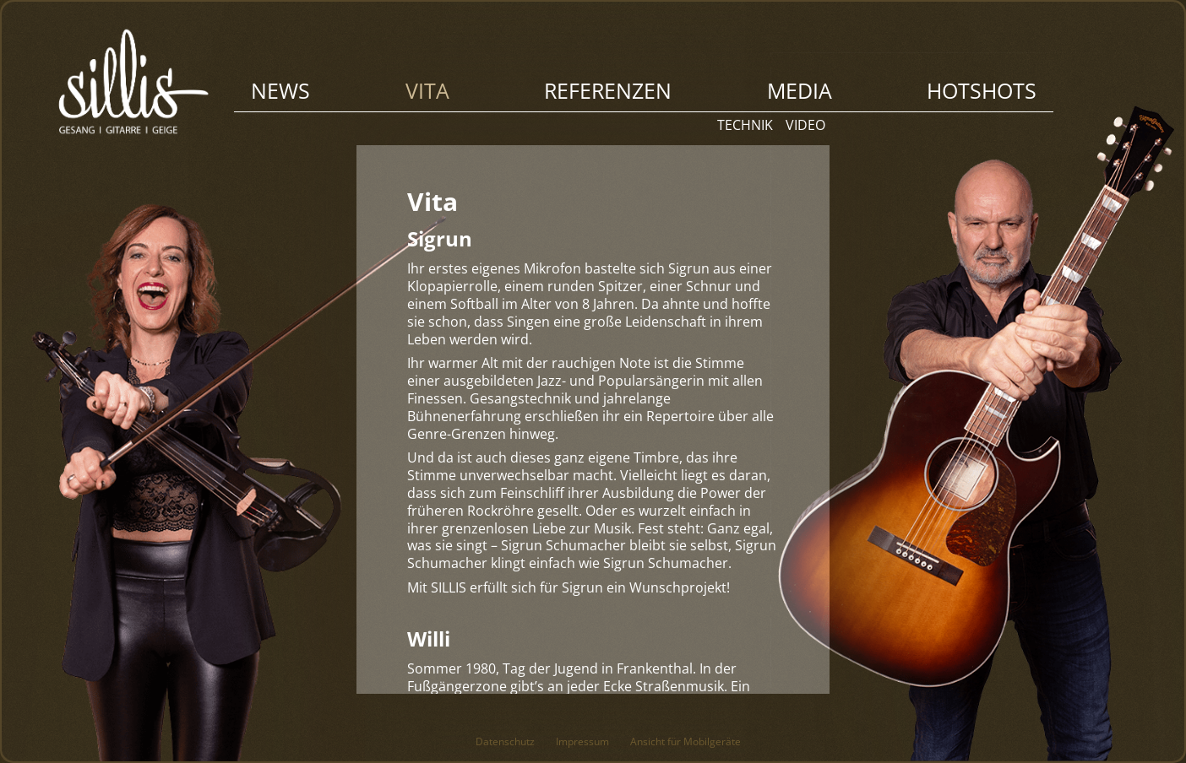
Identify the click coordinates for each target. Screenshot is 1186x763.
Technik (745, 125)
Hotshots (981, 90)
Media (799, 90)
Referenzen (608, 90)
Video (805, 125)
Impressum (582, 742)
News (280, 90)
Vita (427, 90)
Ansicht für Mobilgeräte (685, 742)
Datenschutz (505, 742)
